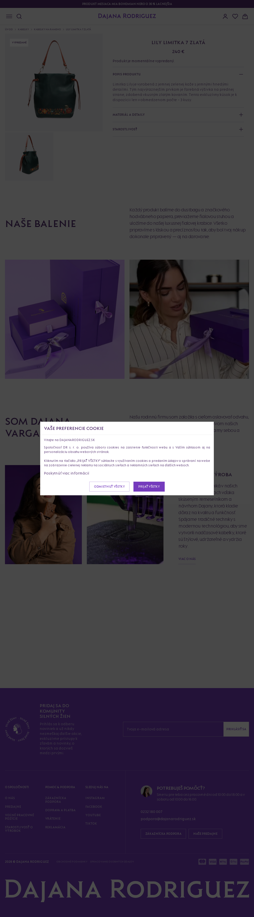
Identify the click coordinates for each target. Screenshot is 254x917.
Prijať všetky (149, 486)
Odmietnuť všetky (109, 486)
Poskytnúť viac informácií (66, 473)
